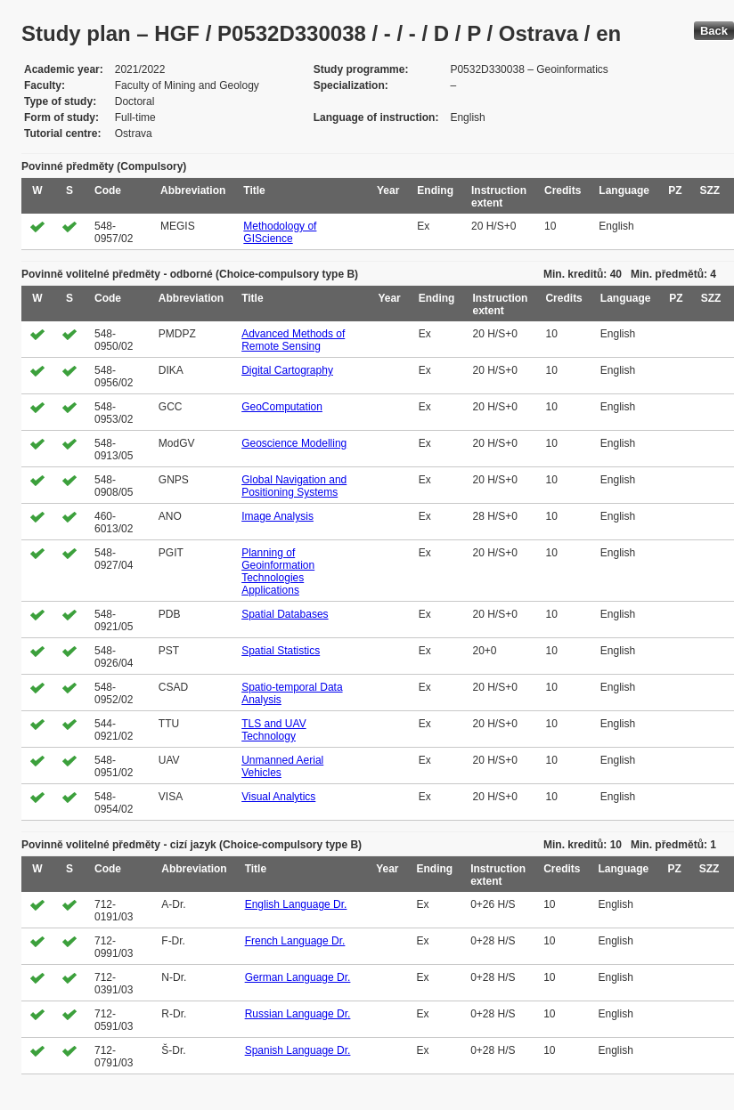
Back (714, 30)
